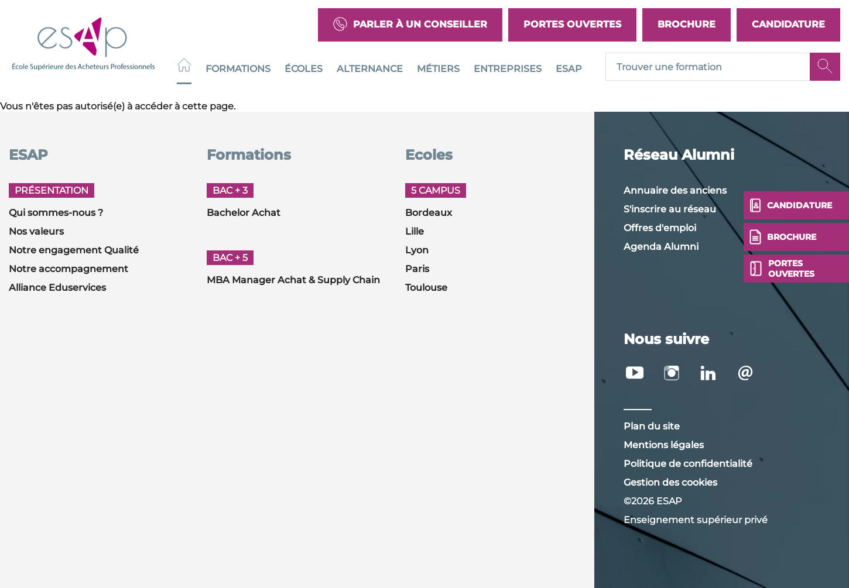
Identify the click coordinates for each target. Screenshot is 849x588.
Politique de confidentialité (688, 463)
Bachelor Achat (243, 212)
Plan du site (652, 426)
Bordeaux (428, 212)
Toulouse (426, 287)
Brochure (687, 24)
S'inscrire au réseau (670, 209)
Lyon (417, 250)
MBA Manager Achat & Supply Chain (293, 280)
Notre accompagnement (68, 268)
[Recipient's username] (707, 67)
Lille (414, 231)
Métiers (438, 68)
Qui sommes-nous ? (56, 212)
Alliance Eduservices (57, 287)
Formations (238, 68)
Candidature (788, 24)
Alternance (370, 68)
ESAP (569, 68)
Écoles (304, 68)
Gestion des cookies (670, 482)
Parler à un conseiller (410, 25)
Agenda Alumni (661, 246)
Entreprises (508, 68)
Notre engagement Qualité (74, 250)
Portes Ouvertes (572, 24)
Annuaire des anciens (675, 190)
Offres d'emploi (660, 227)
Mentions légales (664, 445)
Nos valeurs (36, 231)
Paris (417, 268)
